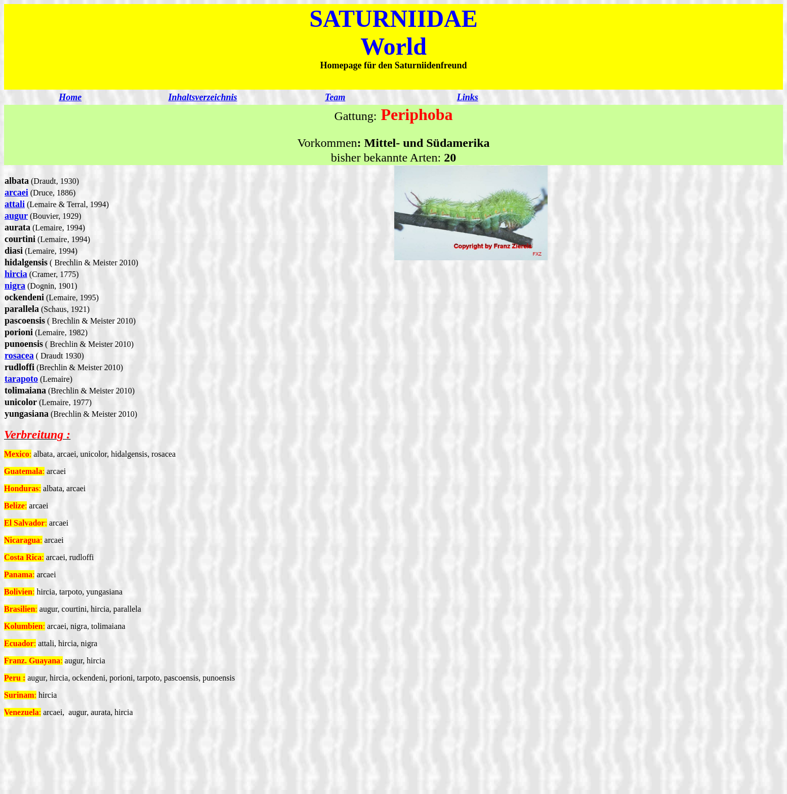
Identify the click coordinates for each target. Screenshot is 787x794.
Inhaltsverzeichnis (202, 97)
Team (335, 97)
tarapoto (21, 379)
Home (70, 97)
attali (15, 204)
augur (16, 216)
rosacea (19, 355)
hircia (16, 274)
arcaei (16, 192)
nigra (15, 286)
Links (467, 97)
